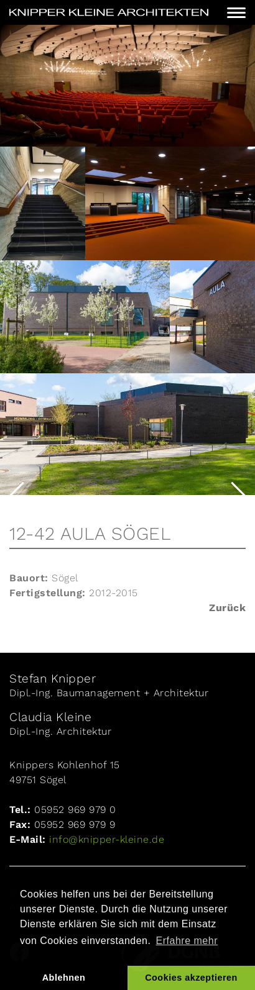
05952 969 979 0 (75, 809)
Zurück (227, 608)
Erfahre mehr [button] (187, 940)
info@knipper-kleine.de (105, 839)
